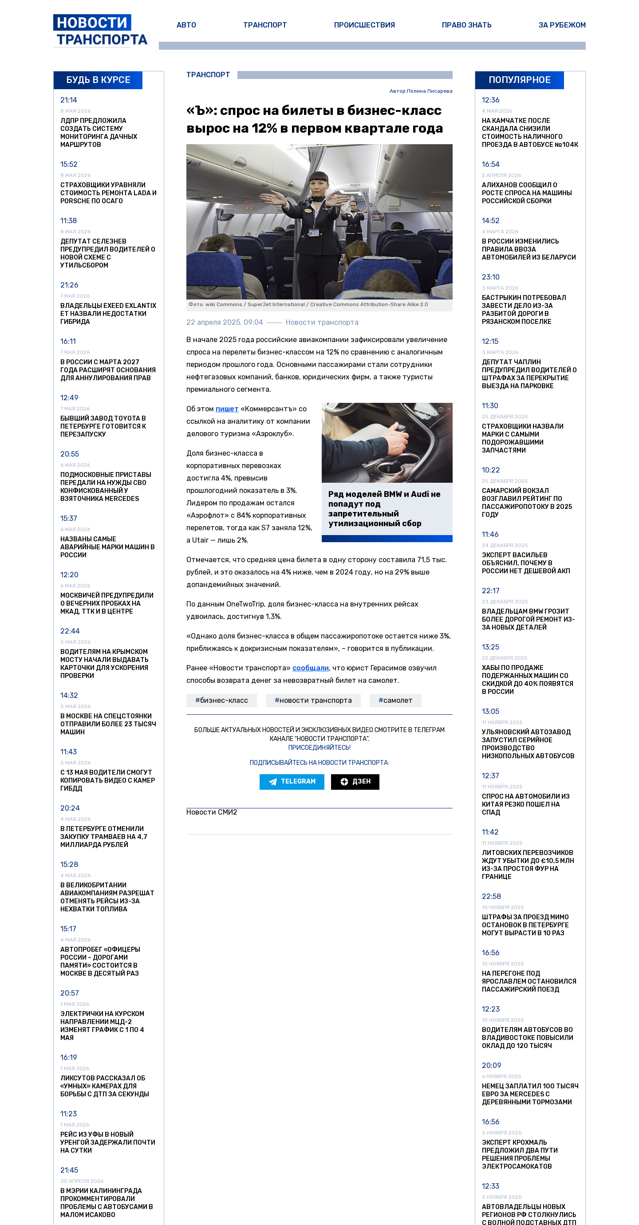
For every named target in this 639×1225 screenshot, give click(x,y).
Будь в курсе (98, 80)
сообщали (310, 668)
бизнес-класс (224, 700)
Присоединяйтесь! (319, 748)
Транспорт (265, 25)
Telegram (292, 781)
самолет (398, 700)
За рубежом (562, 25)
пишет (227, 409)
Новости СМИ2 (211, 812)
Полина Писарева (430, 91)
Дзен (355, 781)
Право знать (467, 25)
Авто (186, 25)
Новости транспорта (316, 700)
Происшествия (364, 25)
